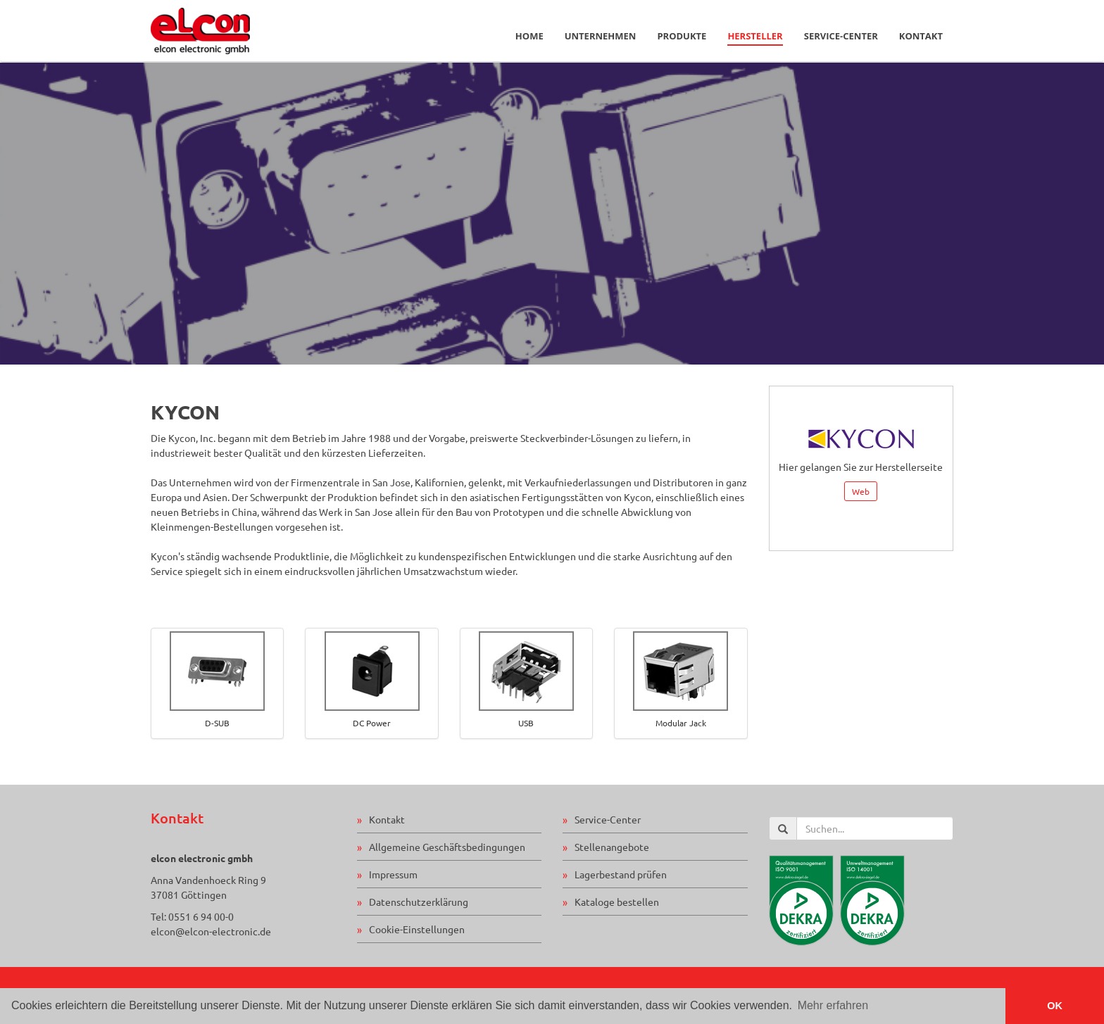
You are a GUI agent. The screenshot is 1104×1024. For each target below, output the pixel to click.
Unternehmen (600, 36)
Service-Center (841, 36)
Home (529, 36)
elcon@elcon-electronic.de (211, 931)
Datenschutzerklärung (418, 901)
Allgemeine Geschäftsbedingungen (447, 846)
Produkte (681, 36)
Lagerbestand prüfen (621, 874)
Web (861, 491)
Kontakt (921, 36)
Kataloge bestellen (617, 901)
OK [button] (1054, 1005)
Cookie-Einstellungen (417, 929)
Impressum (393, 874)
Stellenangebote (612, 846)
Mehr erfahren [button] (833, 1005)
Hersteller (754, 36)
